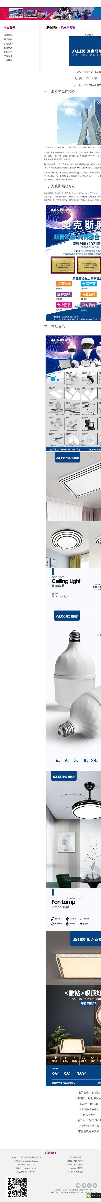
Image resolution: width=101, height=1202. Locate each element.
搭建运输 (8, 43)
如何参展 (8, 35)
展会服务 (52, 27)
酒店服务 (8, 39)
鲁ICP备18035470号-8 (89, 1192)
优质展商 (8, 60)
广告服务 (8, 56)
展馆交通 (8, 48)
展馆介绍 (8, 52)
